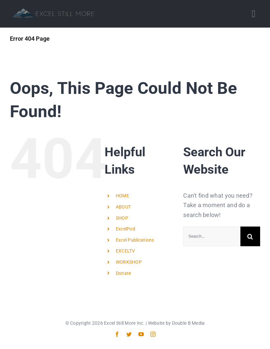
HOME (122, 195)
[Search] (250, 236)
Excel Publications (135, 240)
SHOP (122, 218)
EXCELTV (125, 250)
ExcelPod (125, 228)
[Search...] (211, 236)
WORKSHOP (129, 262)
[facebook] (117, 334)
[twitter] (129, 334)
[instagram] (153, 334)
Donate (123, 273)
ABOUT (123, 206)
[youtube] (141, 334)
